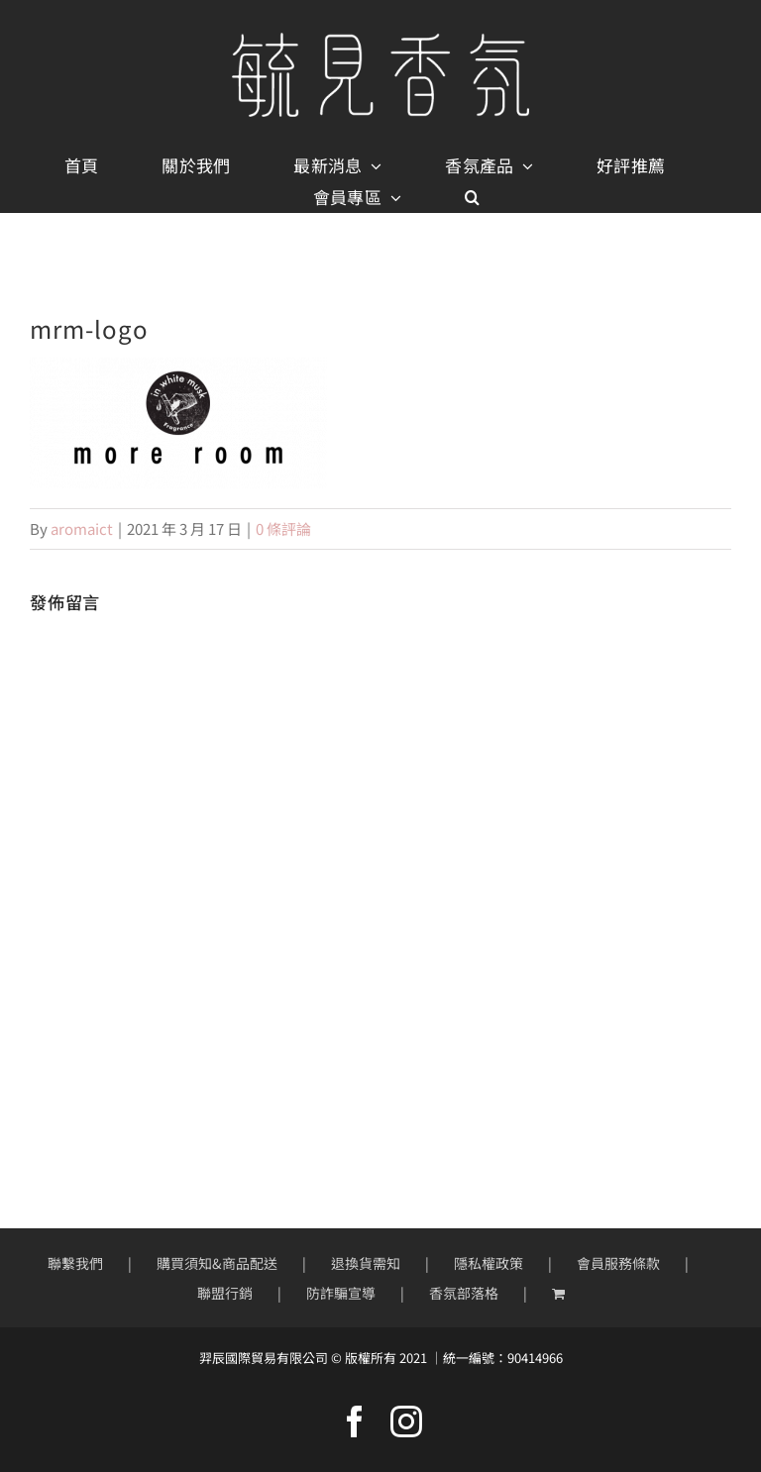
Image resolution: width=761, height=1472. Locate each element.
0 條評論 (283, 528)
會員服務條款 (618, 1263)
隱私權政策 (488, 1263)
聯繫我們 (75, 1263)
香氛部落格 (463, 1293)
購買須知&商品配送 (217, 1263)
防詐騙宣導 (341, 1293)
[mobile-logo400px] (380, 40)
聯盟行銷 (225, 1293)
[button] (472, 197)
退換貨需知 (365, 1263)
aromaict (82, 528)
